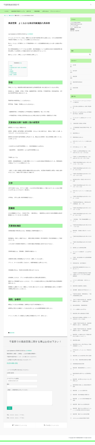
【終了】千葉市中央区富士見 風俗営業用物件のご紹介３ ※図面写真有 (82, 300)
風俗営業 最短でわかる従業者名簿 (81, 404)
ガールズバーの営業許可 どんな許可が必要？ (82, 252)
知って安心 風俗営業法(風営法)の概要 (82, 359)
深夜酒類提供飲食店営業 (78, 363)
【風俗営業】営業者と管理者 (79, 123)
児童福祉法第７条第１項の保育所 (18, 67)
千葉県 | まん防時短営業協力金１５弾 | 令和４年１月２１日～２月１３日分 (82, 157)
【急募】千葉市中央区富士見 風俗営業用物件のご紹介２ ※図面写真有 (82, 324)
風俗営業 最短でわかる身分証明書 (81, 414)
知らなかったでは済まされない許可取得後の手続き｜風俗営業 (82, 113)
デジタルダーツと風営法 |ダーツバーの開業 (82, 118)
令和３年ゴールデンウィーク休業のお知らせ (82, 191)
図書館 (11, 71)
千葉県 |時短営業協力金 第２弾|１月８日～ (82, 237)
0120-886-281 (12, 363)
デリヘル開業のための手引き (79, 309)
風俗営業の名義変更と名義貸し (80, 285)
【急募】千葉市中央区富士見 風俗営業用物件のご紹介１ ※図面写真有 (82, 329)
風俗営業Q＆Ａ (76, 133)
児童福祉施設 (13, 72)
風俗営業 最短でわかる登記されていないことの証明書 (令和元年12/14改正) (82, 409)
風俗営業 (12, 332)
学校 (10, 65)
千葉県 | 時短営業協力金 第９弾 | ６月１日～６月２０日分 (82, 169)
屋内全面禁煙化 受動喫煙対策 (80, 305)
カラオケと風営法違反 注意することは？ (81, 281)
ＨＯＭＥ (7, 11)
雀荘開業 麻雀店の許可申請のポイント (82, 290)
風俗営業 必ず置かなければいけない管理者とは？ (82, 380)
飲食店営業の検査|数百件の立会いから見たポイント (82, 268)
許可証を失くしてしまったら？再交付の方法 (82, 350)
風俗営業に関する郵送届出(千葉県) (81, 313)
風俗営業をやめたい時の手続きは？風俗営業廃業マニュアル (82, 345)
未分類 (74, 65)
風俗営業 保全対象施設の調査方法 (81, 394)
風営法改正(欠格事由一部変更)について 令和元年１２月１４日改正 (82, 318)
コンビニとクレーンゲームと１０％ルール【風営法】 (82, 101)
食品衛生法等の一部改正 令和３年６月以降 (82, 180)
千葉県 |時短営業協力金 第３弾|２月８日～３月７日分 (82, 225)
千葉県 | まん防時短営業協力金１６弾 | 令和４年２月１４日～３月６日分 (82, 151)
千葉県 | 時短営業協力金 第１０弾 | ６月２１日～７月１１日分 (82, 163)
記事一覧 (29, 11)
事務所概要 (37, 11)
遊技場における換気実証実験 (79, 247)
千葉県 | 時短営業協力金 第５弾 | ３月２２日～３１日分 (82, 208)
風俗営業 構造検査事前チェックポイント (82, 368)
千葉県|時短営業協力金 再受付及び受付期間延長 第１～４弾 (82, 203)
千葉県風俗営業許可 (11, 5)
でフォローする (20, 428)
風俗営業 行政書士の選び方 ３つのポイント (82, 231)
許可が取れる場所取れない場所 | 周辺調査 (82, 107)
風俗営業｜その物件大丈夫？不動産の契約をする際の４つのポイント (82, 335)
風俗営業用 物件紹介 (77, 82)
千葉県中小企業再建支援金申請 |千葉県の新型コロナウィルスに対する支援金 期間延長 (82, 274)
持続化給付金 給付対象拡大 (79, 263)
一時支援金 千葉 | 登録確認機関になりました (82, 220)
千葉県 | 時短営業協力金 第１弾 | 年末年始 (82, 242)
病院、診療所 (13, 74)
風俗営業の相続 (76, 340)
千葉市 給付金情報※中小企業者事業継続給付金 (82, 258)
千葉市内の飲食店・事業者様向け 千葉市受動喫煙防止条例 (82, 294)
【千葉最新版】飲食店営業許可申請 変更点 (82, 128)
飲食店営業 (75, 87)
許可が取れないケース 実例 (79, 147)
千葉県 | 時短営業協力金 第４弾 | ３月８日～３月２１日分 (82, 214)
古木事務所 (30, 34)
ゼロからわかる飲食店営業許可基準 (81, 418)
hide (20, 62)
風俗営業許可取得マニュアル (18, 11)
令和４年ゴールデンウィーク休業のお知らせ (82, 142)
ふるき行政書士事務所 (75, 22)
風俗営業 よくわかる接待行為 (80, 390)
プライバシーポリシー (55, 11)
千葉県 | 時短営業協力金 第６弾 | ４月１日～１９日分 (82, 197)
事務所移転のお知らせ (78, 137)
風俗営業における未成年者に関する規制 (82, 355)
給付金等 (75, 70)
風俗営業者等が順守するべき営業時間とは (82, 374)
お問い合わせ (45, 11)
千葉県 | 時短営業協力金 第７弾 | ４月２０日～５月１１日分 (82, 186)
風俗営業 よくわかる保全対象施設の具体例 (82, 399)
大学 (10, 69)
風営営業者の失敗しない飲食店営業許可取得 (82, 385)
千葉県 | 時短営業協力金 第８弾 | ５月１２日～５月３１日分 (82, 174)
